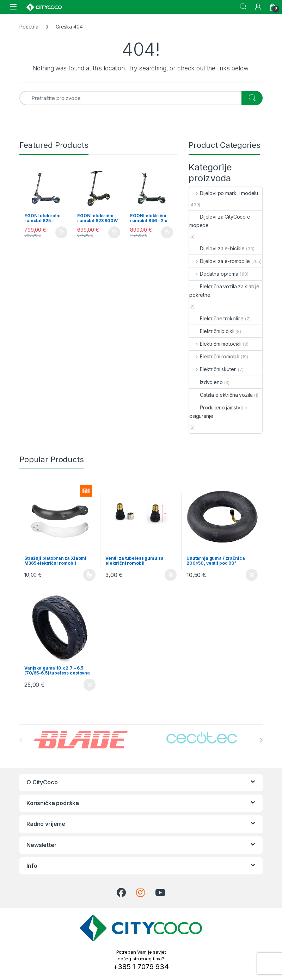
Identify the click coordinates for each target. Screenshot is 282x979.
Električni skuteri (213, 369)
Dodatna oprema (213, 274)
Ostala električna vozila (221, 395)
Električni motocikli (215, 344)
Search (243, 7)
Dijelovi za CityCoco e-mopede (220, 221)
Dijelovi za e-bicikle (217, 248)
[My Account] (258, 6)
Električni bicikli (211, 331)
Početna (28, 27)
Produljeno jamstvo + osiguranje (218, 411)
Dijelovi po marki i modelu (223, 193)
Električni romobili (214, 356)
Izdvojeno (206, 382)
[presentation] (261, 740)
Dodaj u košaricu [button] (61, 232)
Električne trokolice (216, 318)
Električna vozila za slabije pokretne (224, 290)
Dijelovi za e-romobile (219, 261)
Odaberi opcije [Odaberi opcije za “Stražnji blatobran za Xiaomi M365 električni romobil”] (89, 575)
